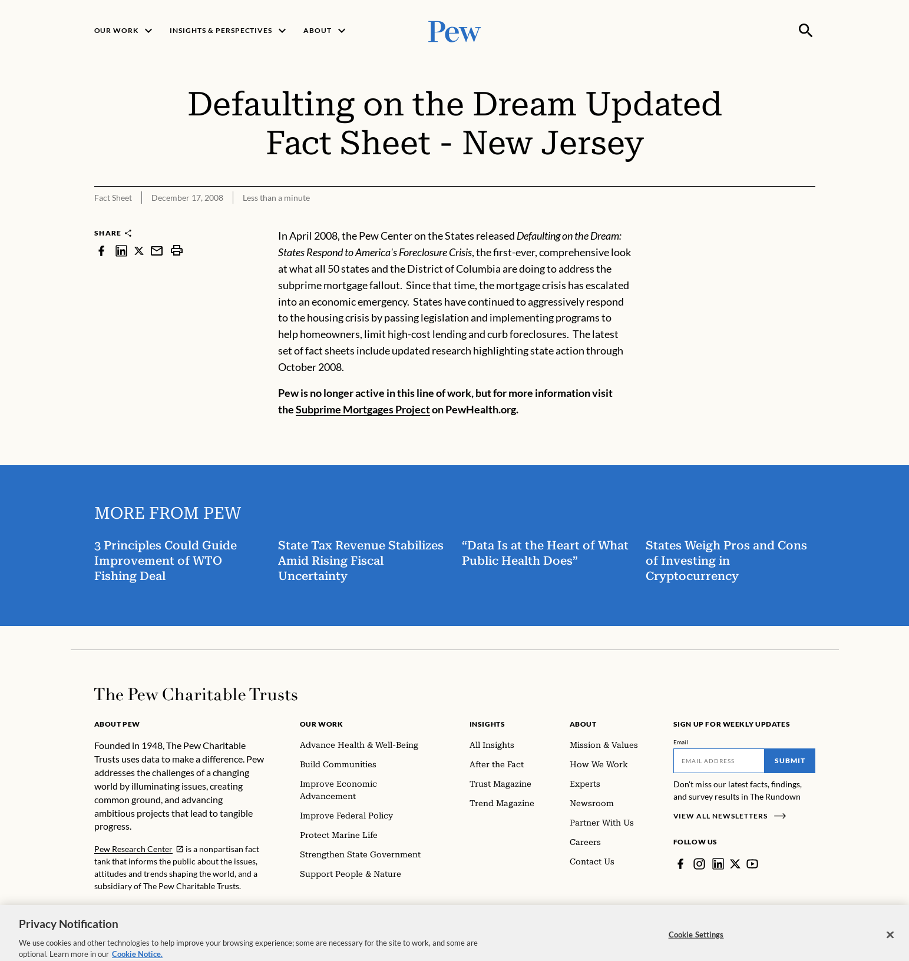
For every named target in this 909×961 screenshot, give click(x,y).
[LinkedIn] (718, 864)
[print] (177, 250)
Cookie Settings (696, 942)
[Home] (196, 694)
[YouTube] (752, 864)
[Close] (890, 943)
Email (681, 742)
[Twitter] (735, 864)
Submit (790, 760)
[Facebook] (680, 864)
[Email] (719, 760)
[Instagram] (699, 864)
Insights (487, 724)
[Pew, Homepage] (454, 30)
